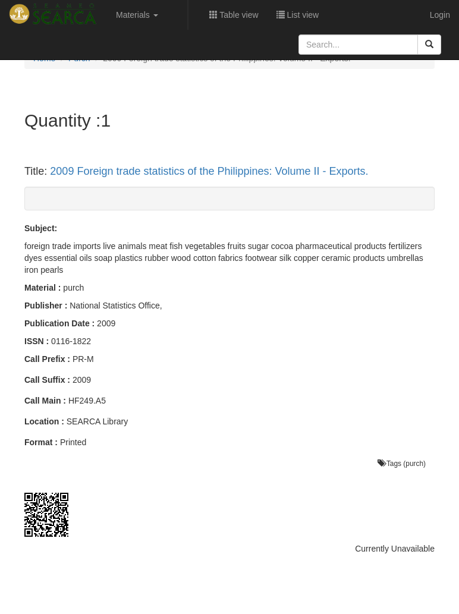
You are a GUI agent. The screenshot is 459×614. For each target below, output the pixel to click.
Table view (234, 15)
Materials (137, 15)
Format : (41, 442)
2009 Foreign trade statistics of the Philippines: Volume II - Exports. (209, 171)
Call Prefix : (47, 359)
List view (297, 15)
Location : (44, 421)
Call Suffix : (47, 380)
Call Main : (45, 400)
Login (440, 15)
